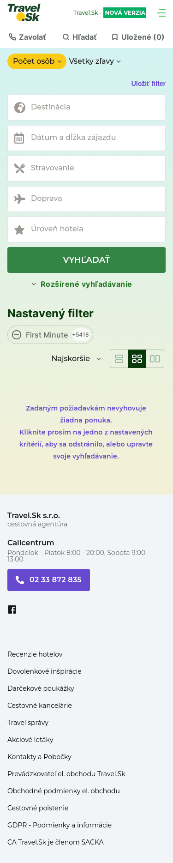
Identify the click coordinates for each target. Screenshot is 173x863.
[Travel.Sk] (29, 12)
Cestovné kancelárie (39, 705)
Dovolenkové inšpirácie (44, 671)
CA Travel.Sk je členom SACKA (55, 842)
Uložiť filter (148, 83)
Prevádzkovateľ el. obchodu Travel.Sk (66, 774)
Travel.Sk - (109, 13)
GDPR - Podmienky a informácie (59, 825)
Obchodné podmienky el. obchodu (63, 791)
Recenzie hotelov (34, 654)
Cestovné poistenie (38, 808)
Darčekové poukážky (40, 688)
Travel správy (27, 722)
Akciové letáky (30, 740)
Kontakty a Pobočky (39, 757)
